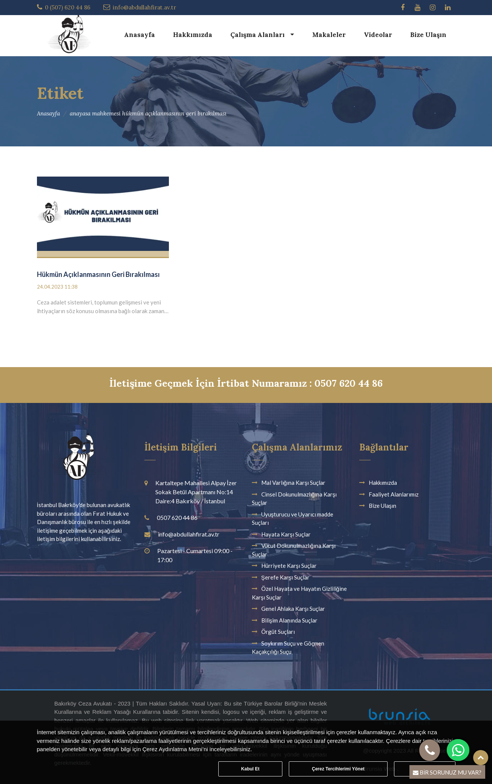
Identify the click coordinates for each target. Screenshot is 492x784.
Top (480, 757)
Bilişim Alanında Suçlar (289, 620)
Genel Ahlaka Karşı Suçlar (293, 608)
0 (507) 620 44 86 (67, 7)
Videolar (378, 35)
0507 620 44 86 (177, 517)
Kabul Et (250, 769)
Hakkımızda (192, 35)
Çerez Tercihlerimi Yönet (338, 769)
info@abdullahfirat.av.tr (144, 7)
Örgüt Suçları (278, 631)
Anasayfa (139, 35)
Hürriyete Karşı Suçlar (289, 565)
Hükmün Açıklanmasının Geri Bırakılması (98, 274)
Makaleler (329, 35)
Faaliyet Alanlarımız (393, 494)
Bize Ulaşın (428, 35)
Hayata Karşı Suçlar (286, 534)
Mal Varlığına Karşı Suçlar (293, 482)
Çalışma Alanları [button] (258, 35)
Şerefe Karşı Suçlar (285, 577)
